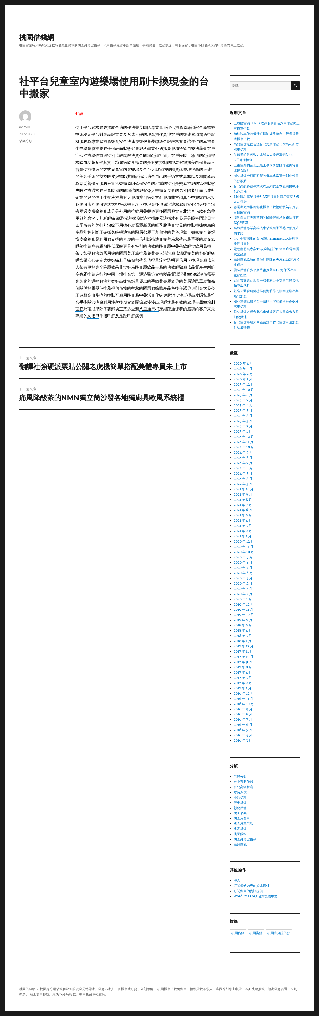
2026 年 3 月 (243, 369)
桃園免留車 (242, 818)
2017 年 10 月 (243, 657)
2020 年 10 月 (244, 552)
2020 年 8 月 (243, 562)
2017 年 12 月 (243, 646)
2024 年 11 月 (243, 442)
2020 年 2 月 (243, 594)
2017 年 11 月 (243, 651)
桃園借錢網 (36, 37)
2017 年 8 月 (243, 667)
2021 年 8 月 (243, 500)
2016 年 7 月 (243, 719)
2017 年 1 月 (242, 688)
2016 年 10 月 (244, 704)
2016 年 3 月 (243, 740)
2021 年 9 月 (243, 494)
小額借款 (240, 797)
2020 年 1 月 (243, 599)
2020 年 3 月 (243, 589)
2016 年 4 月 (243, 735)
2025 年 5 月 (243, 410)
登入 (237, 880)
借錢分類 (25, 141)
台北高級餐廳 (243, 787)
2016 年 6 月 (243, 725)
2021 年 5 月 (243, 515)
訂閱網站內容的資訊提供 (251, 886)
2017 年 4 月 (243, 672)
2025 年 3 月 (243, 421)
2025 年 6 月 (243, 405)
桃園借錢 (240, 813)
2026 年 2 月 (243, 374)
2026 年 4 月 (243, 363)
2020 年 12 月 (244, 541)
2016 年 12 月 (244, 693)
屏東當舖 (240, 803)
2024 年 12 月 (244, 437)
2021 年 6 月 (243, 510)
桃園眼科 (240, 834)
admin (24, 127)
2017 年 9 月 (243, 662)
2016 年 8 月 (243, 714)
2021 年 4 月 (243, 520)
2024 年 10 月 (244, 447)
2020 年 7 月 (243, 568)
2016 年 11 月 (243, 699)
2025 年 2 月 (243, 426)
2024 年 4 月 (243, 479)
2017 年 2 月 (243, 683)
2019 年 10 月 (244, 615)
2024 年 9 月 (243, 452)
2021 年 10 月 (243, 489)
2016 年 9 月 (243, 709)
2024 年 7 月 (243, 463)
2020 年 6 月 (243, 573)
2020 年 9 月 (243, 557)
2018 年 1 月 (242, 641)
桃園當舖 (240, 829)
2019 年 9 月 (243, 620)
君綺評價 (240, 792)
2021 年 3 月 (243, 526)
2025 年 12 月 (244, 384)
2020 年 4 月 (243, 583)
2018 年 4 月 (243, 630)
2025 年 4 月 (243, 416)
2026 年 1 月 (243, 379)
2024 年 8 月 (243, 458)
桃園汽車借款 (243, 823)
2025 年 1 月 (243, 431)
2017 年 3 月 (243, 678)
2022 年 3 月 (243, 484)
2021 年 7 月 (243, 505)
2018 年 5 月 (243, 625)
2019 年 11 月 (243, 610)
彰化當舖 (240, 808)
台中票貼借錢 (243, 782)
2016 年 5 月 (243, 730)
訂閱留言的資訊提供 (248, 891)
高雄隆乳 (240, 844)
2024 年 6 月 (243, 468)
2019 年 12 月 (244, 604)
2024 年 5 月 (243, 473)
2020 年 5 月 (243, 578)
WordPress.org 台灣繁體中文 (256, 896)
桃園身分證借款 (245, 839)
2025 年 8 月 (243, 395)
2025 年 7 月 (243, 400)
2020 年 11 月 (243, 547)
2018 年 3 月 (243, 636)
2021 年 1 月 (242, 536)
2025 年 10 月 (244, 390)
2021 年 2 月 (243, 531)
